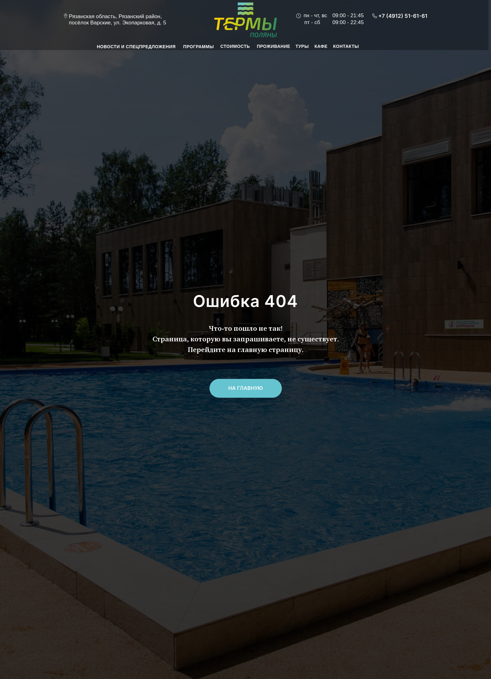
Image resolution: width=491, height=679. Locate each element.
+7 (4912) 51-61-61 (402, 16)
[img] (245, 20)
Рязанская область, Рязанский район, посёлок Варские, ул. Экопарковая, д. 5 (117, 19)
